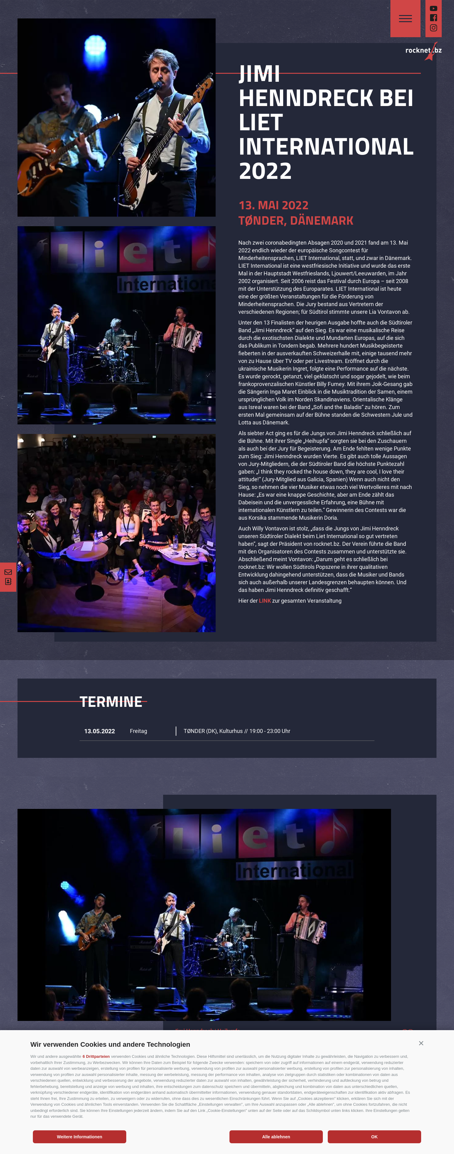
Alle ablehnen (276, 1136)
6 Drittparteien (96, 1056)
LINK (265, 600)
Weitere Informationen (79, 1136)
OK (374, 1136)
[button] (421, 1043)
